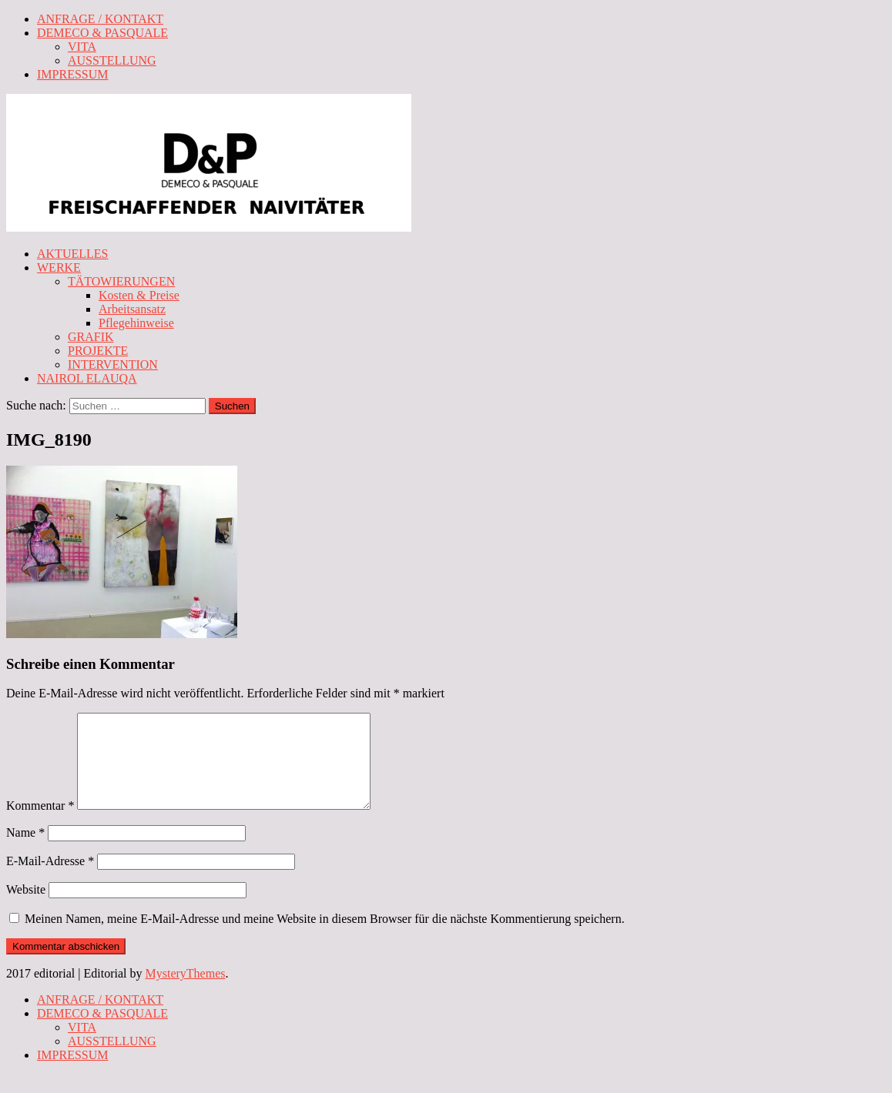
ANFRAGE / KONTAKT (100, 18)
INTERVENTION (113, 364)
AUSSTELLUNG (112, 60)
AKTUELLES (72, 253)
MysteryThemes (186, 991)
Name (25, 850)
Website (25, 907)
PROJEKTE (98, 350)
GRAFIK (91, 336)
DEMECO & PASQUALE (102, 32)
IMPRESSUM (72, 74)
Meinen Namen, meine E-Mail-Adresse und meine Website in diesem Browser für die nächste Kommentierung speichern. (325, 937)
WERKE (59, 267)
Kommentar (40, 824)
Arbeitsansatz (132, 309)
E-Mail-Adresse (50, 879)
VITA (82, 46)
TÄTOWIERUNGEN (121, 281)
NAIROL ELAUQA (87, 378)
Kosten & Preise (139, 295)
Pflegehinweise (136, 322)
